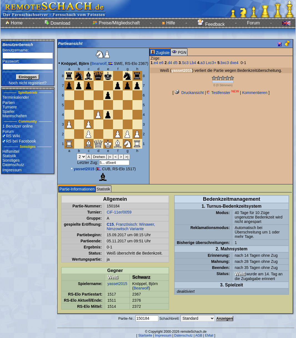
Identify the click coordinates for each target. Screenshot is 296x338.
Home (14, 23)
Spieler (8, 111)
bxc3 (225, 62)
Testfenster (223, 92)
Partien (8, 102)
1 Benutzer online (17, 126)
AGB (198, 335)
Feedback (211, 24)
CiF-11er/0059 (119, 212)
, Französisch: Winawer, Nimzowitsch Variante (131, 226)
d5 (175, 62)
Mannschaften (14, 116)
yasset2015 (117, 283)
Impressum (12, 170)
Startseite (145, 335)
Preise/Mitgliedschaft (116, 23)
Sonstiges (10, 160)
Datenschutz (13, 164)
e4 (156, 62)
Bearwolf (98, 63)
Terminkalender (15, 97)
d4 (170, 62)
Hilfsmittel (10, 151)
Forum (253, 23)
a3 (202, 62)
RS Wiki (13, 136)
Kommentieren (254, 92)
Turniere (9, 107)
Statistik (9, 156)
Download (57, 23)
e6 (161, 62)
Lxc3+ (211, 62)
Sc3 (185, 62)
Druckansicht (189, 92)
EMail (209, 335)
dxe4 (234, 62)
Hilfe (168, 23)
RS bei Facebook (21, 141)
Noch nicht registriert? (27, 83)
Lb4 (193, 62)
